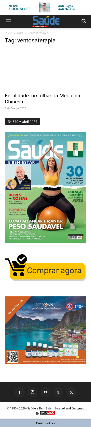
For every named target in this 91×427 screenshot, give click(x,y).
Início (8, 33)
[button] (8, 21)
